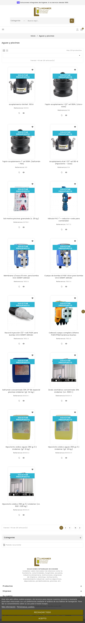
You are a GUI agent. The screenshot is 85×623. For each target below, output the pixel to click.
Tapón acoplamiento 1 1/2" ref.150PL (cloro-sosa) (64, 105)
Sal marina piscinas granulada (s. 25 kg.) (21, 218)
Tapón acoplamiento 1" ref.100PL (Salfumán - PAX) (21, 162)
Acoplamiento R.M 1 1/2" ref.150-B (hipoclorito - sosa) (63, 162)
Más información (9, 607)
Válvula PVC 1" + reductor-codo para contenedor (64, 219)
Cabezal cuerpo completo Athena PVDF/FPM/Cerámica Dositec (64, 334)
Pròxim (80, 528)
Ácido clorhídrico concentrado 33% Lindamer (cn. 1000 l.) (63, 391)
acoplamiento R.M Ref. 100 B (21, 104)
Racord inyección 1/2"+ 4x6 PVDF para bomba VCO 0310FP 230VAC (21, 334)
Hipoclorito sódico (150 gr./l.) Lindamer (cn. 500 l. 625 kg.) (21, 505)
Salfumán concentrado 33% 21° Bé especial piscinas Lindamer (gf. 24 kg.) (21, 391)
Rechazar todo (42, 612)
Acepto (43, 618)
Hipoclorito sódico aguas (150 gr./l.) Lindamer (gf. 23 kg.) (63, 448)
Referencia (18, 108)
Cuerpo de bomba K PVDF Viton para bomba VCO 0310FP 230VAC (63, 277)
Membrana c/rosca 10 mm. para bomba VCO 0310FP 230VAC (21, 277)
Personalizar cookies (25, 607)
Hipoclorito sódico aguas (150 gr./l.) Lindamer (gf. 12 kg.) (21, 448)
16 (75, 528)
